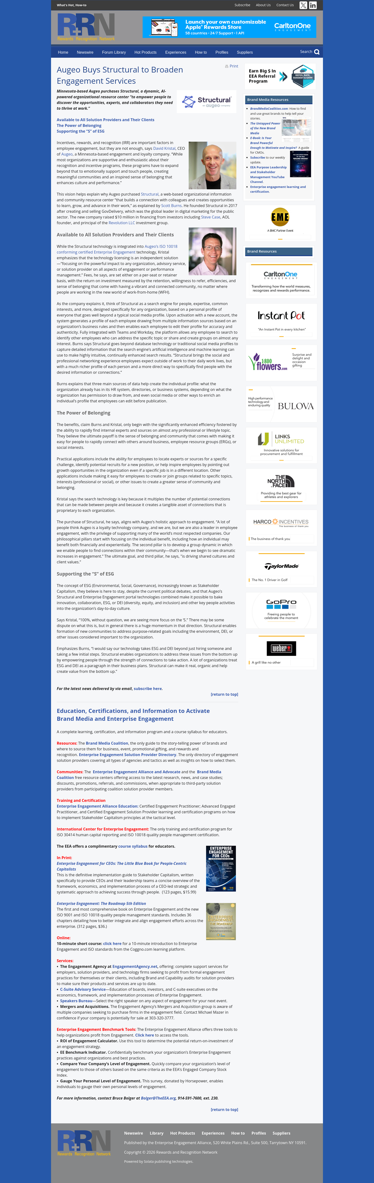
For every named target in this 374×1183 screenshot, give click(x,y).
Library (156, 1133)
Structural (149, 194)
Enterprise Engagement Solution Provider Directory (127, 754)
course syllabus (133, 846)
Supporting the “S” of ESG (80, 131)
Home (63, 52)
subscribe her (147, 688)
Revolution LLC (122, 222)
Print (234, 66)
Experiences (175, 52)
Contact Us (285, 5)
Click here (144, 1035)
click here (112, 943)
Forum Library (114, 52)
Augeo (67, 154)
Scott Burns (171, 205)
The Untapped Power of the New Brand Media (265, 128)
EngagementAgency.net (134, 966)
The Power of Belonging (79, 125)
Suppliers (245, 52)
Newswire (85, 52)
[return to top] (224, 694)
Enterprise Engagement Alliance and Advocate (136, 771)
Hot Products (145, 52)
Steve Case (210, 217)
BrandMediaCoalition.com (269, 108)
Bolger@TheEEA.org (158, 1098)
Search (306, 51)
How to (201, 52)
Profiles (222, 52)
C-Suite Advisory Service (83, 989)
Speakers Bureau (76, 1000)
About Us (263, 5)
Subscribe (242, 5)
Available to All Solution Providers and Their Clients (105, 119)
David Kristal (164, 148)
